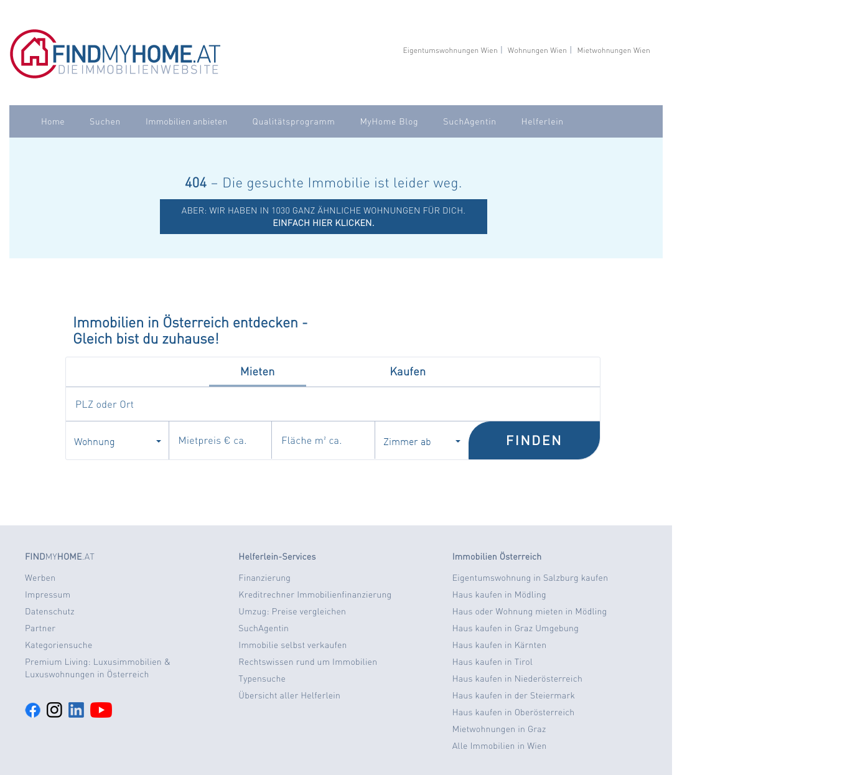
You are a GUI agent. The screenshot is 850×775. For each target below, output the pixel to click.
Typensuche (262, 678)
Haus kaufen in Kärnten (499, 645)
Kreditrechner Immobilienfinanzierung (314, 594)
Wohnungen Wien (537, 50)
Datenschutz (50, 611)
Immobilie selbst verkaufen (292, 645)
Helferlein (542, 121)
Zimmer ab (421, 440)
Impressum (47, 594)
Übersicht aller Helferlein (289, 695)
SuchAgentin (469, 121)
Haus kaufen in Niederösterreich (517, 678)
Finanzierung (264, 577)
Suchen (105, 121)
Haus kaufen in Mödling (499, 594)
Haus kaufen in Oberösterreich (513, 712)
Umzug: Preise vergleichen (292, 611)
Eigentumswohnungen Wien (450, 50)
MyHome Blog (389, 121)
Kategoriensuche (59, 645)
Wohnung (117, 440)
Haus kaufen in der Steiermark (513, 695)
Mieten (257, 371)
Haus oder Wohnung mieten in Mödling (529, 611)
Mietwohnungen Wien (613, 50)
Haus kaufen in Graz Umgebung (515, 628)
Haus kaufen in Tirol (492, 661)
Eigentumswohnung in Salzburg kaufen (530, 577)
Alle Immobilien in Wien (499, 745)
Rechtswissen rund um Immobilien (307, 661)
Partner (40, 628)
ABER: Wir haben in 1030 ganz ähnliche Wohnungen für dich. (324, 216)
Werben (40, 577)
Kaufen (408, 371)
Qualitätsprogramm (294, 121)
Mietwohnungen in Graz (499, 729)
